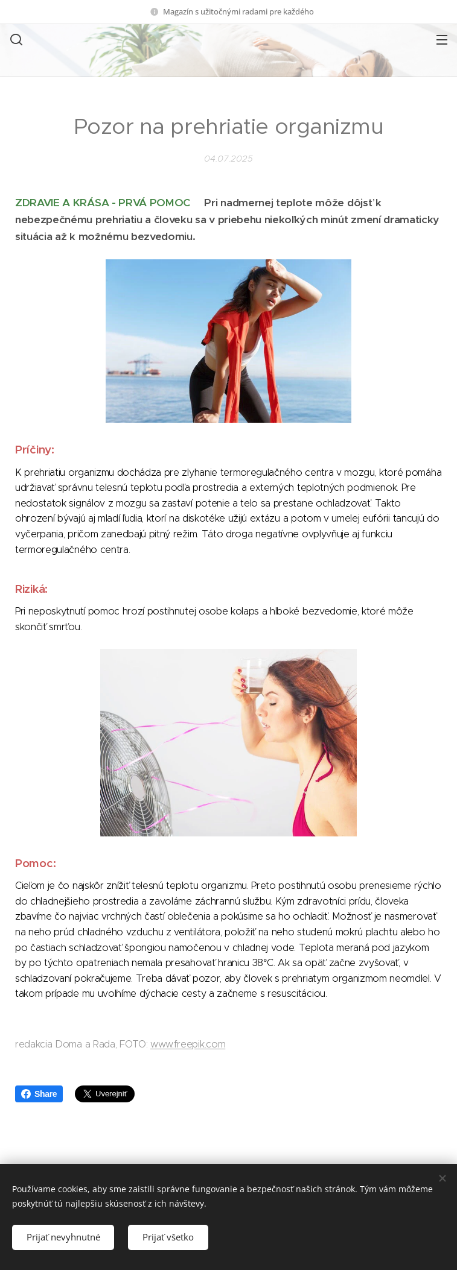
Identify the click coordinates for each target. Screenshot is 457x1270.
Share (39, 1094)
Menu (441, 39)
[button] (15, 39)
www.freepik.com (187, 1044)
